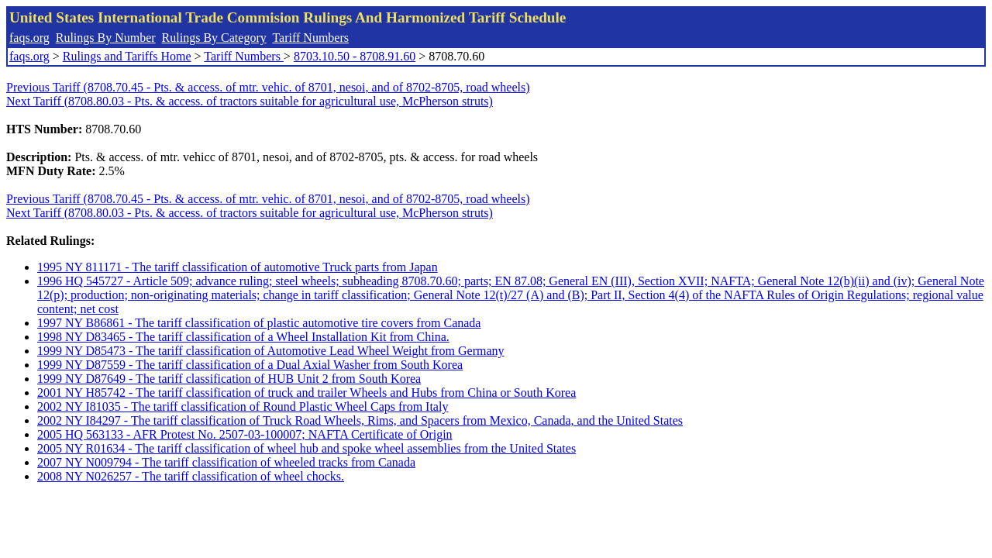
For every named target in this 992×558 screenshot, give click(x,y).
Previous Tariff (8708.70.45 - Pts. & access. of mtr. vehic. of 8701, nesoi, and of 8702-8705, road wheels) (268, 87)
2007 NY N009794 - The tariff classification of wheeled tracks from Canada (226, 462)
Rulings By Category (214, 37)
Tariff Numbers (310, 37)
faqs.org (29, 37)
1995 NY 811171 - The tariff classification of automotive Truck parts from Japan (237, 267)
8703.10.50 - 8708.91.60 (354, 56)
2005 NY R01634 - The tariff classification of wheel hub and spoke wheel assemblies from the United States (306, 448)
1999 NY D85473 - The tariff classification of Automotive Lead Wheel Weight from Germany (271, 350)
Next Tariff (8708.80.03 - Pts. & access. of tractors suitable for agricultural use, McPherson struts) (249, 101)
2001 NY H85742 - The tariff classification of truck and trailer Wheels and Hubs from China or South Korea (306, 392)
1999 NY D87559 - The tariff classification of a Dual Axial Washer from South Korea (250, 364)
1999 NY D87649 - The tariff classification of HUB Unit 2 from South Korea (229, 378)
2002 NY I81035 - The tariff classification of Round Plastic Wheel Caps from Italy (242, 406)
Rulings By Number (106, 37)
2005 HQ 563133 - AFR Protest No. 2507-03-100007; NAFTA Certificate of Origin (245, 434)
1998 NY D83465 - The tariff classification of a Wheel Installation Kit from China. (243, 336)
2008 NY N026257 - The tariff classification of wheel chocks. (190, 476)
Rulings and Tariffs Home (127, 56)
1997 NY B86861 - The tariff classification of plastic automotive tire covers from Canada (258, 322)
